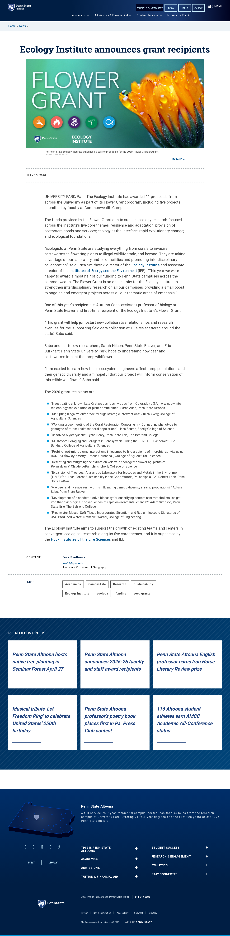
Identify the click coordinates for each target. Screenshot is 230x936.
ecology (102, 593)
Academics (79, 16)
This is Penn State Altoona (96, 849)
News (22, 26)
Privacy (84, 913)
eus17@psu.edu (72, 563)
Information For (176, 16)
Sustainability (143, 584)
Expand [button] (177, 159)
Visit (184, 7)
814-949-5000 (142, 896)
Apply (198, 7)
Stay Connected (164, 874)
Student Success (147, 16)
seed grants (142, 593)
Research (119, 584)
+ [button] (136, 848)
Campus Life (97, 584)
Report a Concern (149, 7)
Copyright (138, 913)
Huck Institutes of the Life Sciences (81, 539)
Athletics (159, 865)
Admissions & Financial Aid (111, 16)
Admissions (90, 867)
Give (171, 7)
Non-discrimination (102, 913)
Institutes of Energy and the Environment (103, 271)
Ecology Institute (145, 265)
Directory (153, 913)
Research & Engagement (171, 856)
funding (120, 593)
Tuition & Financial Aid (99, 876)
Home (11, 26)
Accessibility (122, 913)
